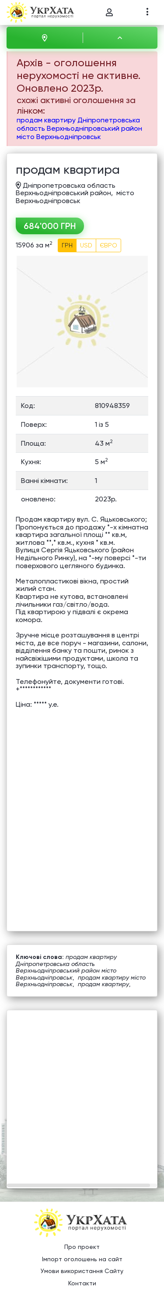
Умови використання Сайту (82, 1270)
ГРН (67, 245)
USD (86, 245)
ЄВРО (108, 245)
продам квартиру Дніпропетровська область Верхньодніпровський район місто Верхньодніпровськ (79, 128)
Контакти (82, 1283)
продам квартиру (103, 983)
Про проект (82, 1246)
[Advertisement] (82, 1092)
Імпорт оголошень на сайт (82, 1259)
